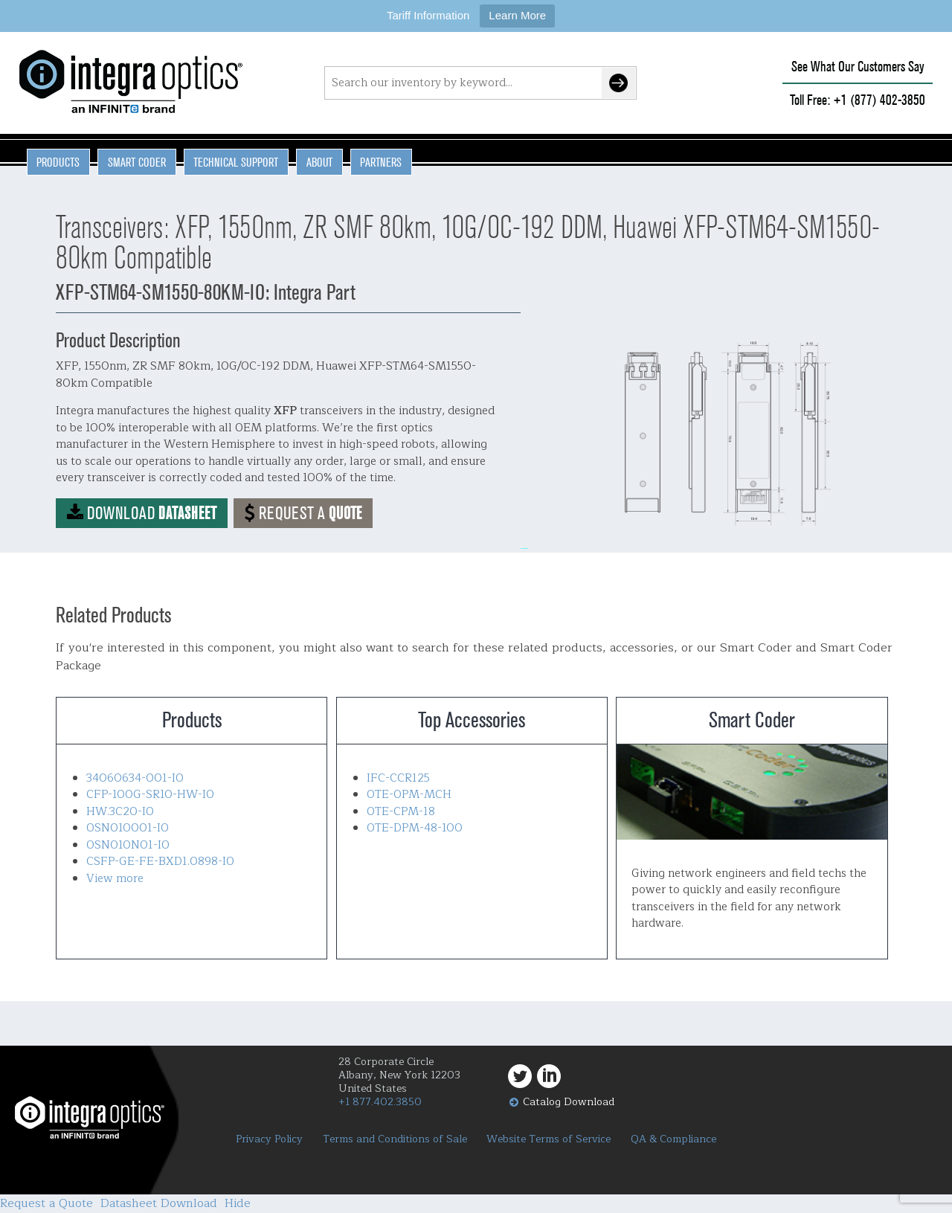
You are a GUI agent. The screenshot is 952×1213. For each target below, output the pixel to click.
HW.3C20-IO (120, 811)
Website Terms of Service (548, 1139)
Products (58, 162)
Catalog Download (568, 1101)
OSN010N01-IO (128, 845)
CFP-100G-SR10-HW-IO (150, 794)
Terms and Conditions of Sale (395, 1139)
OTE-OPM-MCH (409, 794)
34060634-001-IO (135, 778)
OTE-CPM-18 (401, 811)
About (319, 162)
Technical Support (235, 162)
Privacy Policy (269, 1139)
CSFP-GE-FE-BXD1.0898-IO (160, 861)
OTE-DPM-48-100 (415, 828)
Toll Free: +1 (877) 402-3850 (857, 100)
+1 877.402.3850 (380, 1101)
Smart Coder (137, 162)
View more (115, 878)
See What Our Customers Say (857, 66)
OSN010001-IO (127, 828)
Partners (381, 162)
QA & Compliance (673, 1139)
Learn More (517, 15)
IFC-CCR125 (398, 778)
